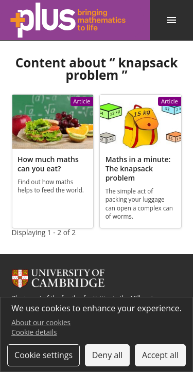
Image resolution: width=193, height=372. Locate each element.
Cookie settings (43, 355)
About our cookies (41, 322)
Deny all (107, 355)
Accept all (160, 355)
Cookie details (34, 332)
